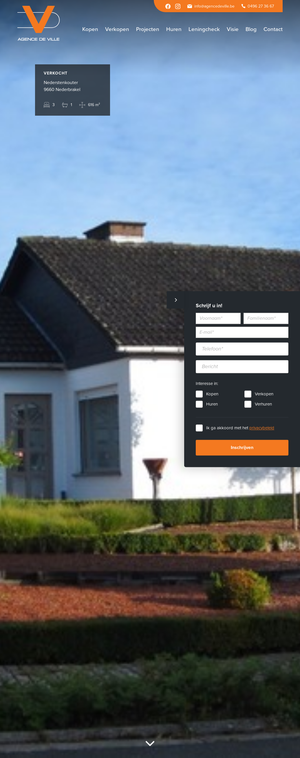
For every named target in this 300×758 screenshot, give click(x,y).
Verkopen (264, 394)
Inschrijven (242, 447)
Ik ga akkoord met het (240, 427)
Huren (212, 404)
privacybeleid (261, 427)
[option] (150, 379)
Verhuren (263, 404)
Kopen (212, 394)
